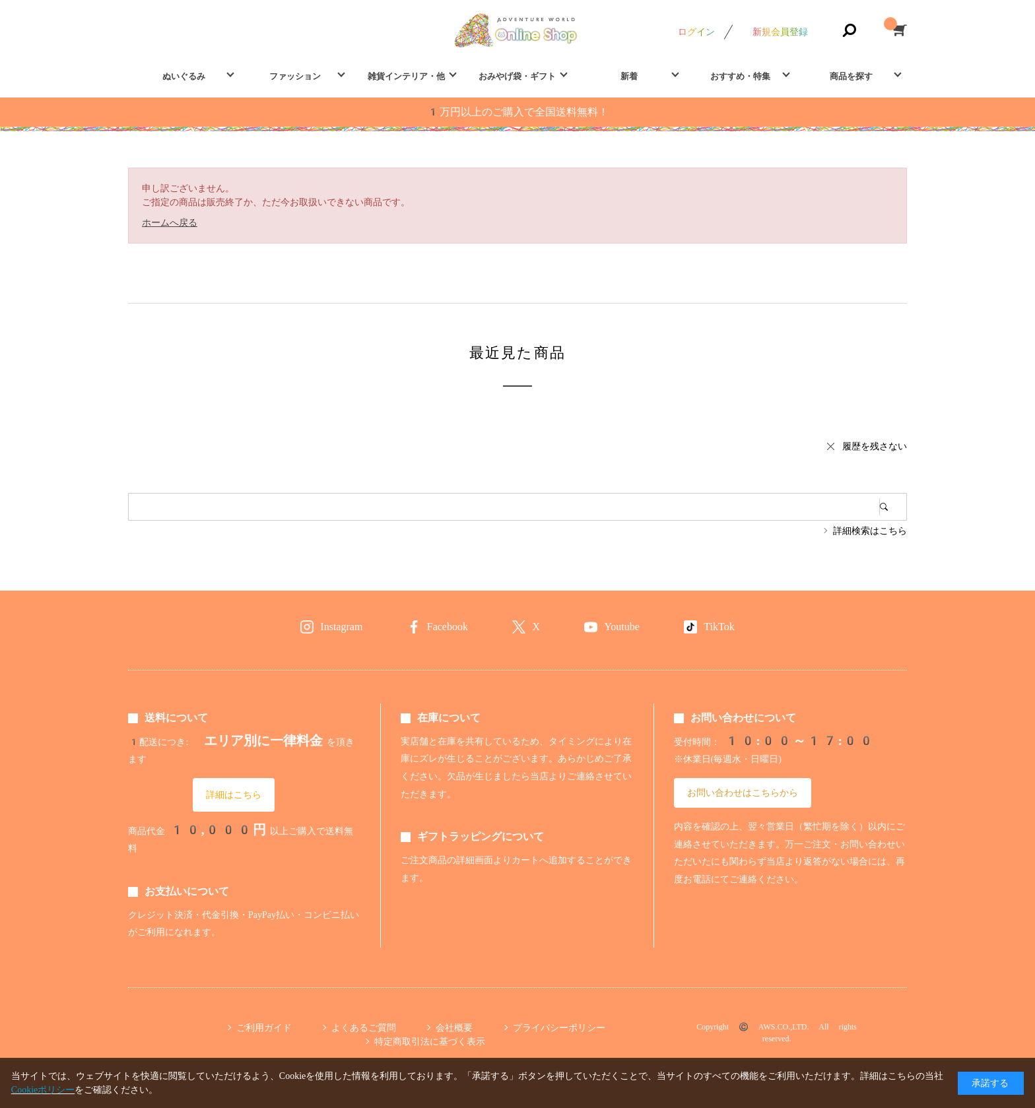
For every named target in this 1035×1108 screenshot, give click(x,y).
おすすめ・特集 (740, 76)
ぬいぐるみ (183, 76)
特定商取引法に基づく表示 (429, 1041)
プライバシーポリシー (559, 1027)
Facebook (447, 626)
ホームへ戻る (169, 222)
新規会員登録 (780, 31)
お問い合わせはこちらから (742, 792)
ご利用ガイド (264, 1027)
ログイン (696, 31)
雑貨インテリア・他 (406, 76)
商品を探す (851, 76)
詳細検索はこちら (870, 530)
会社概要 (454, 1027)
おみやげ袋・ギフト (517, 76)
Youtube (622, 626)
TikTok (719, 626)
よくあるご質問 (363, 1027)
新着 (629, 76)
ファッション (295, 76)
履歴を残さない (874, 446)
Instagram (341, 626)
